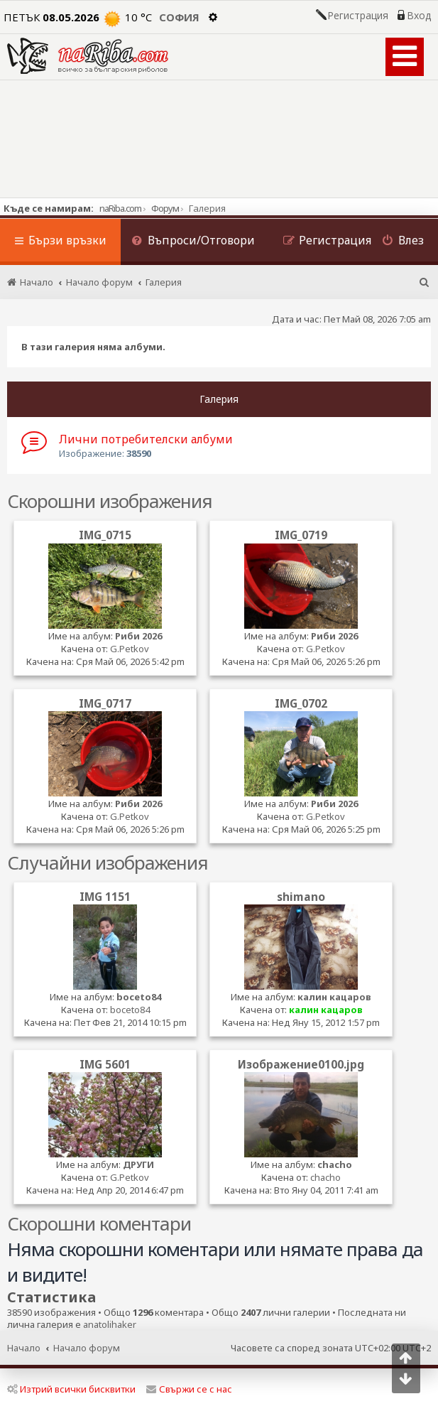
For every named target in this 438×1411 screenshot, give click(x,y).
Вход (419, 15)
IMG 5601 (105, 1064)
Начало (23, 1347)
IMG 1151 (105, 897)
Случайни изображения (107, 862)
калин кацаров (334, 996)
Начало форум (86, 1347)
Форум (165, 208)
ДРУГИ (138, 1164)
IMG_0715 (105, 535)
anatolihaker (109, 1325)
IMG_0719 (301, 535)
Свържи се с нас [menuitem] (189, 1389)
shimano (301, 897)
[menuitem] (193, 242)
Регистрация (357, 15)
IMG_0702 (301, 703)
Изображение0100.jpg (301, 1064)
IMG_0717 (105, 703)
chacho (334, 1164)
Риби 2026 (138, 635)
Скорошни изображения (109, 501)
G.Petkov (129, 648)
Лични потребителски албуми (146, 439)
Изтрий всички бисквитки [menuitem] (71, 1389)
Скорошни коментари (99, 1223)
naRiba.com (120, 208)
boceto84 (138, 996)
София (179, 17)
